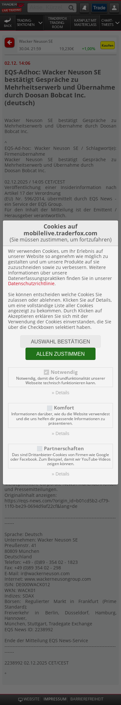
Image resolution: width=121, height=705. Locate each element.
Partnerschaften (64, 448)
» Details (60, 392)
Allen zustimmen (60, 354)
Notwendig (64, 372)
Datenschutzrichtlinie (31, 283)
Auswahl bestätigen (60, 341)
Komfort (64, 407)
